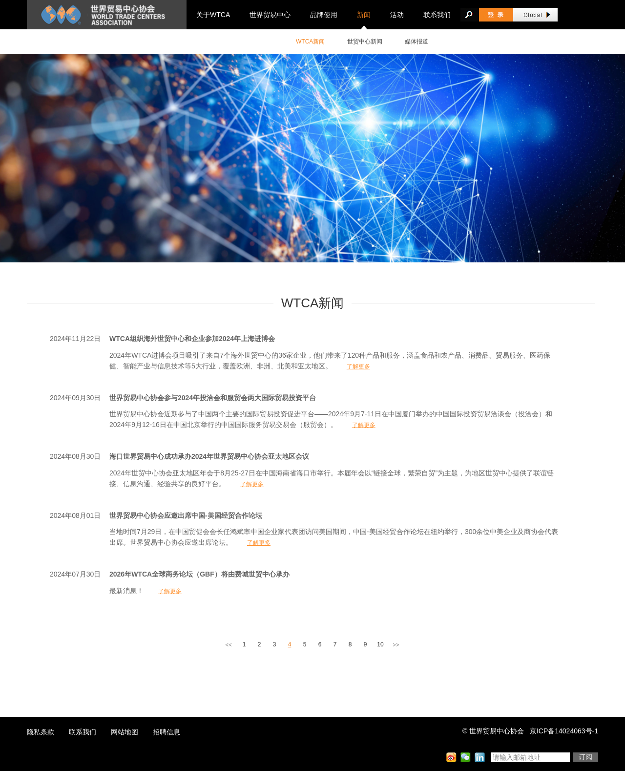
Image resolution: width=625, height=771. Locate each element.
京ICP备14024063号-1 (564, 731)
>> (396, 645)
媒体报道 (416, 41)
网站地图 (124, 732)
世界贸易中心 (270, 15)
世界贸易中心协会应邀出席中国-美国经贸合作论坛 (185, 515)
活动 (397, 15)
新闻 (364, 15)
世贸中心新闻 (364, 41)
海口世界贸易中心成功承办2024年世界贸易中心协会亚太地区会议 (209, 456)
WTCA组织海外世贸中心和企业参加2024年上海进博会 (192, 339)
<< (228, 645)
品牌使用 (323, 15)
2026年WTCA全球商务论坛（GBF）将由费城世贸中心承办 (199, 574)
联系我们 (437, 15)
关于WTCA (213, 15)
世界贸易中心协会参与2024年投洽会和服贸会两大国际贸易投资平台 (212, 398)
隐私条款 (40, 732)
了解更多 (358, 366)
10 (380, 644)
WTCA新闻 (310, 41)
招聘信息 (166, 732)
